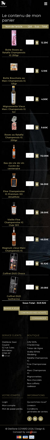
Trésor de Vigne (35, 348)
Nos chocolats (34, 380)
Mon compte (8, 405)
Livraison (31, 405)
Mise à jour (11, 308)
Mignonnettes (34, 376)
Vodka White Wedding (33, 353)
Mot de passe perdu (12, 409)
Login (5, 402)
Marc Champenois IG (36, 371)
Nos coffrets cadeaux (33, 384)
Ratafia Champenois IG (37, 359)
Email (6, 356)
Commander (39, 318)
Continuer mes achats (33, 313)
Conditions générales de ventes (37, 410)
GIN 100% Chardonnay (33, 343)
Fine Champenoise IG (36, 365)
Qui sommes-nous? (37, 402)
